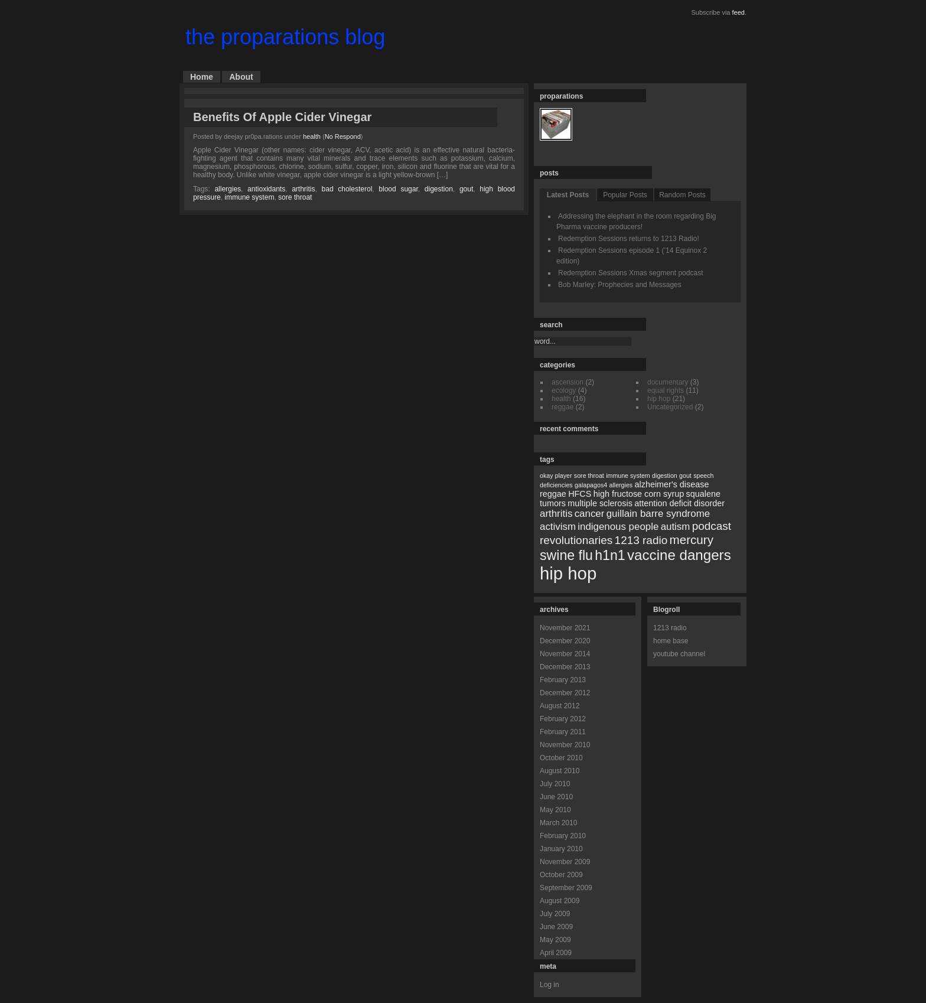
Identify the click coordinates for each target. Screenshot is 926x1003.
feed (738, 12)
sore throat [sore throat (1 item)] (589, 475)
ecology (564, 390)
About (241, 77)
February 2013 (563, 680)
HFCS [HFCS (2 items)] (579, 494)
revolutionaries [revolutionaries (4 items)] (576, 540)
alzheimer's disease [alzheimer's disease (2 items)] (672, 484)
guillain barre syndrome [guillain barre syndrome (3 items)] (658, 513)
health (312, 136)
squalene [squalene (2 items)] (703, 494)
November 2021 (565, 628)
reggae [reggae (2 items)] (553, 494)
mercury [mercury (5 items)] (691, 539)
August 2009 (559, 901)
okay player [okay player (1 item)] (556, 475)
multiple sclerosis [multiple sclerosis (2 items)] (600, 503)
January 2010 (561, 849)
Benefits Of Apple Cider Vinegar (282, 116)
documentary (667, 382)
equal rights (665, 390)
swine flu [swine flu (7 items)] (566, 555)
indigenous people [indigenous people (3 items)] (618, 526)
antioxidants (266, 189)
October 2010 (561, 758)
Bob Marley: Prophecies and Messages (620, 285)
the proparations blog (285, 37)
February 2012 (563, 719)
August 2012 (559, 706)
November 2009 (565, 862)
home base (670, 641)
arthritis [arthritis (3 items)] (556, 513)
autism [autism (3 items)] (675, 526)
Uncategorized (670, 407)
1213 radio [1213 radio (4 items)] (641, 540)
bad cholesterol (347, 189)
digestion (439, 189)
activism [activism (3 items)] (558, 526)
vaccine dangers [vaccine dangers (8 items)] (679, 555)
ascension (567, 382)
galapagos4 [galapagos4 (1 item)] (591, 485)
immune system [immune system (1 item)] (628, 475)
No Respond (343, 136)
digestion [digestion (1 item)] (664, 475)
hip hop (658, 399)
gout (466, 189)
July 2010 (555, 784)
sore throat (295, 197)
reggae (562, 407)
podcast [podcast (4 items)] (711, 526)
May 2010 (555, 810)
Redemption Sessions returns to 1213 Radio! (628, 239)
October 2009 (561, 875)
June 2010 (556, 797)
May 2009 (555, 940)
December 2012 (565, 693)
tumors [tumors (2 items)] (553, 503)
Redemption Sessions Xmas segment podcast (630, 273)
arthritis (303, 189)
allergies (227, 189)
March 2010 (558, 823)
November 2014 (565, 654)
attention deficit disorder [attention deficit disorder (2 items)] (679, 503)
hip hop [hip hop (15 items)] (568, 573)
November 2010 (565, 745)
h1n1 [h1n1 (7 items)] (610, 555)
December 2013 (565, 667)
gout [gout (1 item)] (685, 475)
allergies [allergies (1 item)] (620, 485)
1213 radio (670, 628)
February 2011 (563, 732)
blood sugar (398, 189)
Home (201, 77)
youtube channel (679, 654)
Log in (549, 985)
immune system (249, 197)
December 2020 (565, 641)
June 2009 (556, 927)
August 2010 (559, 771)
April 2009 (556, 953)
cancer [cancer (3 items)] (590, 513)
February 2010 (563, 836)
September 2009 (566, 888)
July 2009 (555, 914)
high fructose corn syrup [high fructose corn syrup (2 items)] (639, 494)
